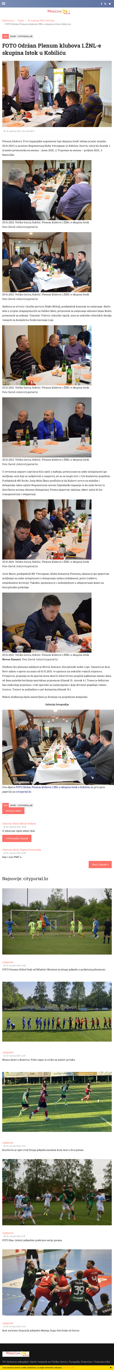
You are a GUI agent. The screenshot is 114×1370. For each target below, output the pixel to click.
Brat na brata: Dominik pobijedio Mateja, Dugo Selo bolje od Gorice (40, 1330)
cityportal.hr (23, 791)
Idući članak (100, 864)
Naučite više (69, 1367)
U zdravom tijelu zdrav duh (18, 830)
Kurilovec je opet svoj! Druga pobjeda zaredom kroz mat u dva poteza (42, 1150)
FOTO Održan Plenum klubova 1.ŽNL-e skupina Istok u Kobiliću (53, 787)
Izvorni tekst (13, 810)
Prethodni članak (17, 838)
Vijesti (20, 20)
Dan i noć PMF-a (11, 857)
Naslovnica (8, 20)
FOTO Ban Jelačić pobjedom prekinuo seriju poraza (32, 1240)
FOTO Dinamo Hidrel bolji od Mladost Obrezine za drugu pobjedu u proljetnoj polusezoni (53, 969)
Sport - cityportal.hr (21, 36)
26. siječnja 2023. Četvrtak (41, 20)
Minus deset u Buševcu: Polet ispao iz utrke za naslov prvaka (38, 1059)
